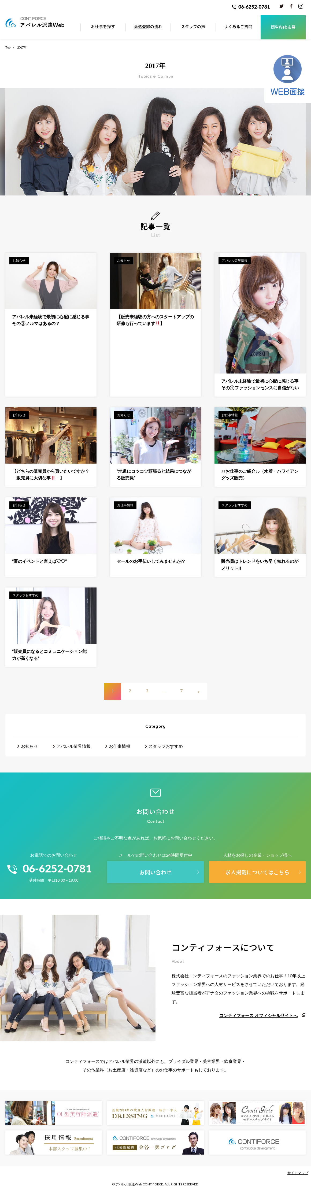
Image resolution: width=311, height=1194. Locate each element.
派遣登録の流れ (148, 26)
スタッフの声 (193, 26)
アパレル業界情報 (73, 746)
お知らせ (29, 746)
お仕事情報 (119, 746)
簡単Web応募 (283, 27)
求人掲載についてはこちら (257, 872)
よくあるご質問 (238, 26)
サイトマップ (297, 1173)
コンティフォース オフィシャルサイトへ (258, 1015)
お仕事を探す (103, 26)
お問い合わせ (155, 872)
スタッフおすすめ (166, 746)
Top (7, 47)
